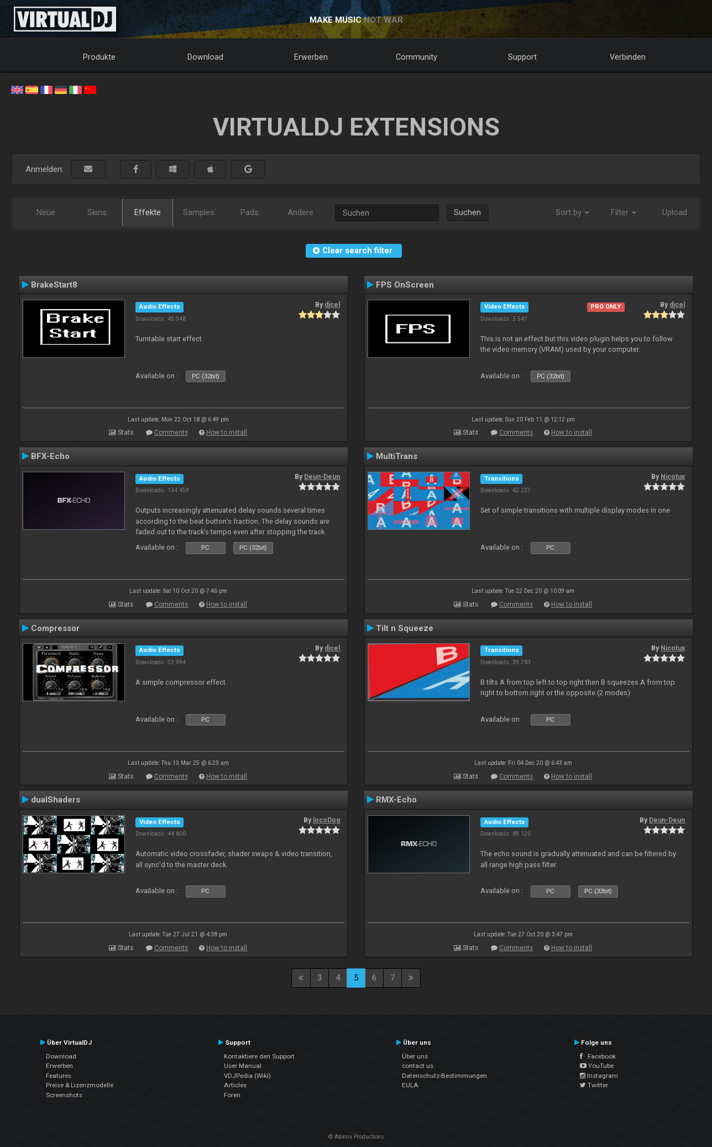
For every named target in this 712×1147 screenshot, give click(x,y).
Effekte (147, 212)
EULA (410, 1085)
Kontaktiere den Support (259, 1056)
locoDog (326, 820)
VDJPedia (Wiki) (247, 1076)
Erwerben (311, 57)
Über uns (415, 1056)
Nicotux (673, 477)
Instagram (599, 1076)
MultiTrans (396, 456)
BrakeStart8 (54, 285)
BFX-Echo (50, 456)
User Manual (242, 1066)
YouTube (597, 1066)
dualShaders (55, 800)
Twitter (594, 1085)
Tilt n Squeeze (404, 628)
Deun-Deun (322, 477)
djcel (332, 305)
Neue (45, 212)
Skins (97, 212)
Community (416, 57)
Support (522, 57)
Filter (623, 212)
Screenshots (64, 1095)
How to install (226, 432)
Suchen (467, 212)
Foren (232, 1095)
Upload (674, 212)
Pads (249, 212)
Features (58, 1076)
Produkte (99, 57)
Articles (235, 1085)
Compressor (55, 628)
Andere (300, 212)
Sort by (572, 212)
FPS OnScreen (405, 285)
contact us (417, 1066)
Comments (171, 432)
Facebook (598, 1056)
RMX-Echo (396, 800)
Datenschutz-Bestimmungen (444, 1076)
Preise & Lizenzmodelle (79, 1085)
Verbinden (628, 57)
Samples (198, 212)
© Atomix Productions (356, 1136)
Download (205, 57)
